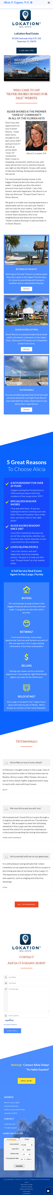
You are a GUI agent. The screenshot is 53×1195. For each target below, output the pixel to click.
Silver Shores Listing (26, 1184)
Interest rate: (14, 1153)
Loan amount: (14, 1144)
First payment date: (12, 1158)
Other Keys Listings (26, 1187)
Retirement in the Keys (26, 1189)
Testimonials (26, 1191)
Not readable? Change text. (10, 1024)
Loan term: (15, 1149)
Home (26, 1182)
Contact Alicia (26, 1193)
